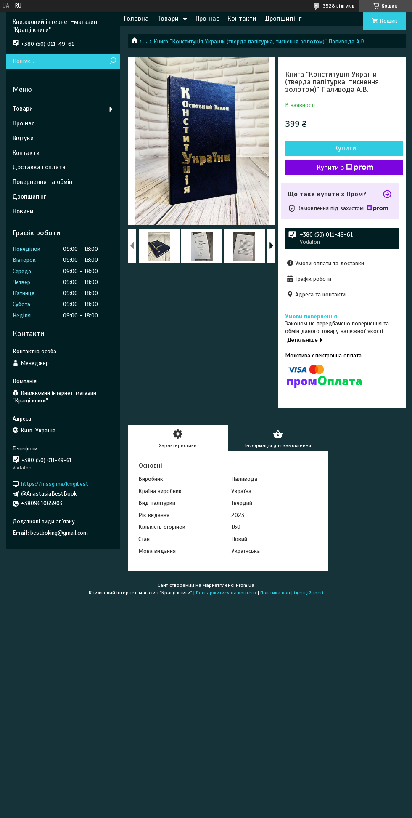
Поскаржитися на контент (226, 593)
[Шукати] (112, 61)
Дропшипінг (283, 18)
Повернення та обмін (42, 182)
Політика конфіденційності (291, 593)
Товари (168, 18)
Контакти (241, 18)
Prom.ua (245, 585)
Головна (136, 18)
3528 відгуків (338, 6)
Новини (23, 211)
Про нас (207, 18)
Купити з (345, 167)
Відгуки (23, 138)
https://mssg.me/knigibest (54, 484)
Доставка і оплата (39, 167)
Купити (345, 148)
